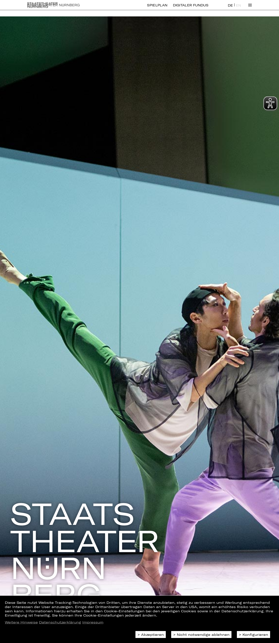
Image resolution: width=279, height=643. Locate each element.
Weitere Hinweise (21, 622)
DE (230, 8)
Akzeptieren (152, 634)
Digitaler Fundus (190, 8)
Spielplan (157, 8)
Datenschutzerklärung (60, 622)
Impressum (92, 622)
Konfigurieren (255, 634)
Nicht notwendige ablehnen (203, 634)
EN (238, 8)
